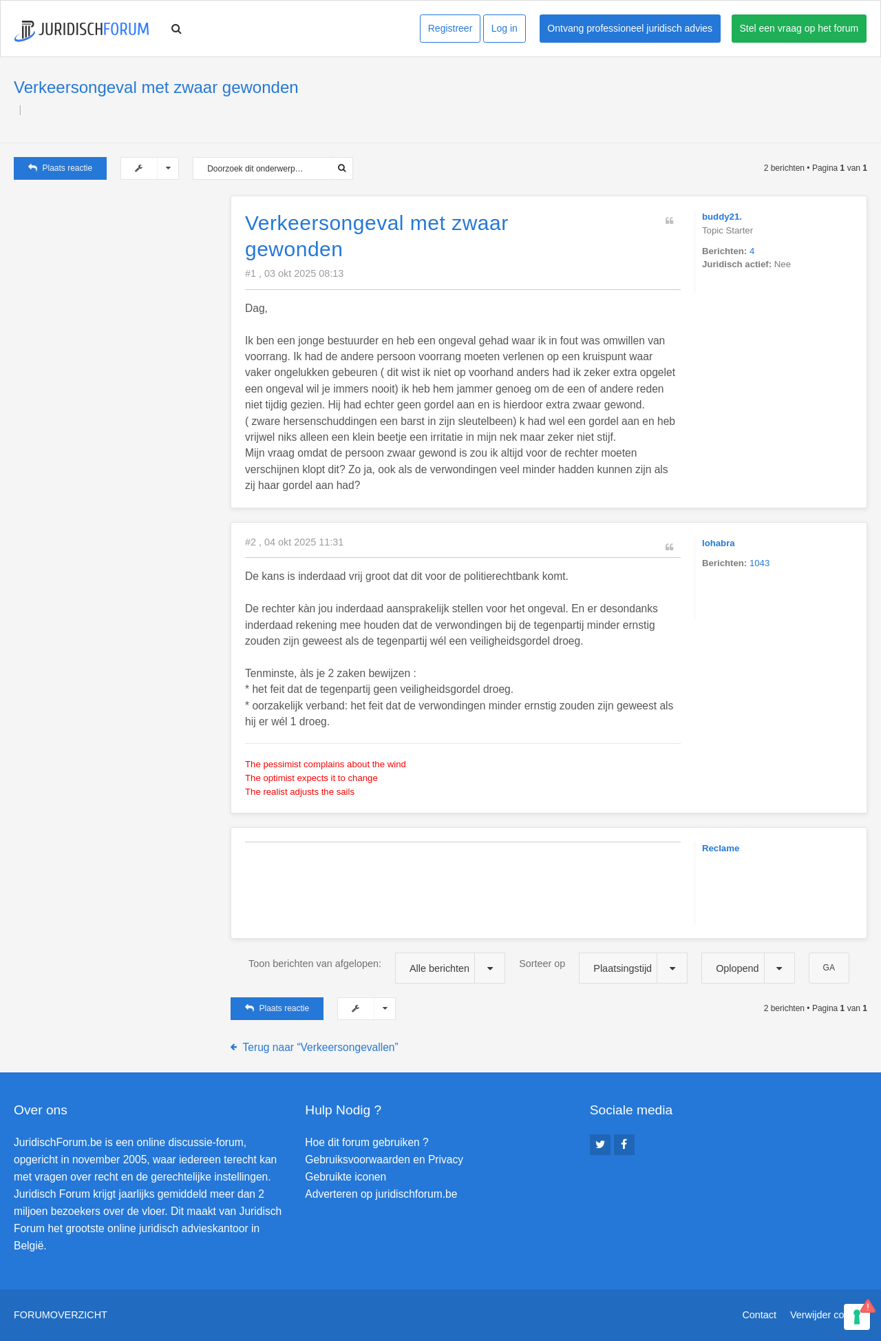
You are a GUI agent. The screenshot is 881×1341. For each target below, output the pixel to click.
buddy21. (722, 216)
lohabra (718, 543)
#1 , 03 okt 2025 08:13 (294, 273)
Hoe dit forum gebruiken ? (366, 1142)
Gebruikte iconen (345, 1177)
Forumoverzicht (60, 1314)
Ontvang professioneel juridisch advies (629, 28)
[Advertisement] (117, 282)
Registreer (450, 28)
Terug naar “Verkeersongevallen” (321, 1047)
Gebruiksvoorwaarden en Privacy (384, 1159)
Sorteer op (603, 968)
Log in (504, 28)
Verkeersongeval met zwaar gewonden (156, 87)
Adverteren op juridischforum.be (381, 1194)
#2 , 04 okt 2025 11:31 (294, 542)
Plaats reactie (60, 168)
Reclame (720, 848)
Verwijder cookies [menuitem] (828, 1314)
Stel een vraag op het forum (799, 28)
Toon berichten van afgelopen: (376, 968)
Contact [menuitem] (759, 1314)
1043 (759, 563)
